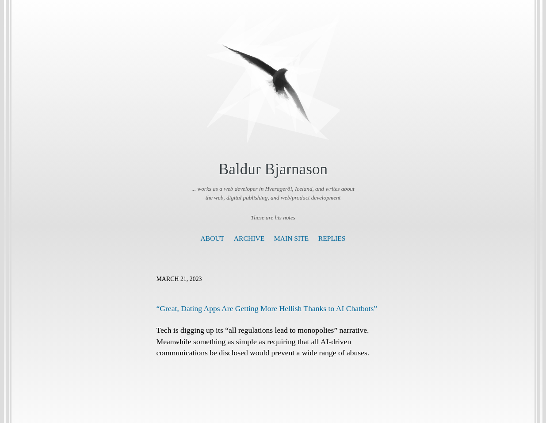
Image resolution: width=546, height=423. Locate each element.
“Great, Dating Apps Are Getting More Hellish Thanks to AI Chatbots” (267, 308)
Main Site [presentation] (291, 238)
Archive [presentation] (249, 238)
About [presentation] (213, 238)
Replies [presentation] (332, 238)
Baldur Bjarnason (273, 169)
